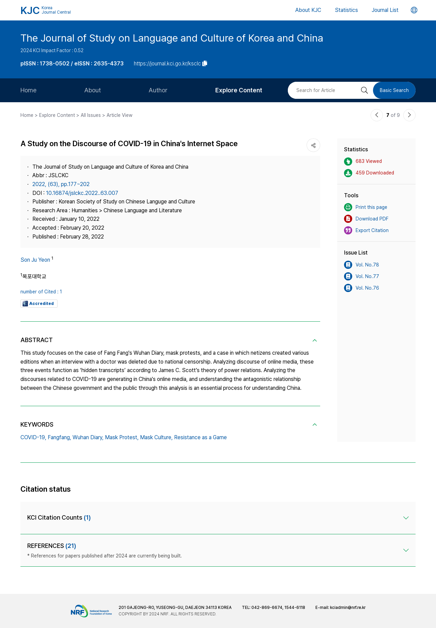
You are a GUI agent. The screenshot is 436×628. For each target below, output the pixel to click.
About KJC (308, 10)
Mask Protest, (122, 437)
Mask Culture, (156, 437)
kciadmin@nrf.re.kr (347, 607)
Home (28, 90)
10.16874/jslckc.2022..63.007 (82, 193)
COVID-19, (33, 437)
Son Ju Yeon (35, 260)
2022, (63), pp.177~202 (61, 184)
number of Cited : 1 (41, 291)
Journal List (385, 10)
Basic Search (394, 90)
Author (158, 90)
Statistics (346, 10)
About (92, 90)
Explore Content (238, 90)
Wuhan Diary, (88, 437)
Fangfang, (59, 437)
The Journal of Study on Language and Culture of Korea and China (171, 38)
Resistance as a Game (200, 437)
